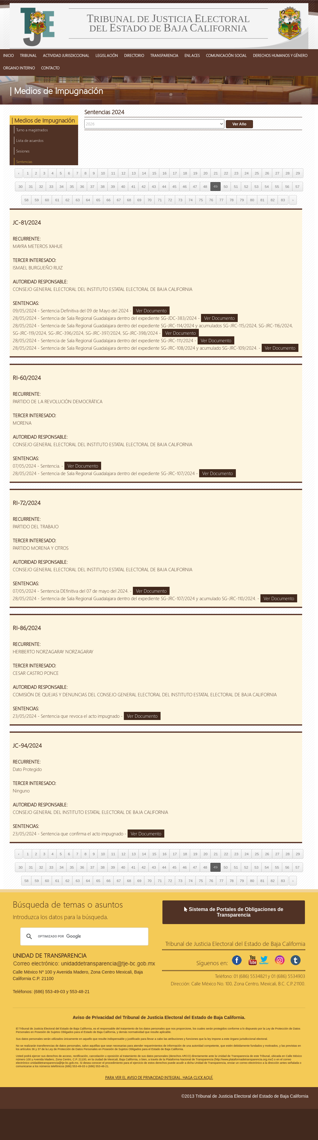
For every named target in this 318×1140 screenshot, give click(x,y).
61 (57, 200)
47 (195, 187)
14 (144, 173)
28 (288, 173)
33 (51, 187)
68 (129, 200)
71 (160, 200)
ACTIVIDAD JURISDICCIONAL (66, 55)
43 (154, 187)
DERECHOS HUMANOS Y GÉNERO (280, 55)
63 (78, 200)
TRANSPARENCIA (164, 55)
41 (133, 187)
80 (252, 200)
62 (67, 200)
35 (72, 187)
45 (174, 187)
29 (298, 173)
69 (139, 200)
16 (164, 173)
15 (154, 173)
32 (41, 187)
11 (113, 173)
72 (170, 200)
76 (211, 200)
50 (226, 187)
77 (221, 200)
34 (61, 187)
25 (257, 173)
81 (262, 200)
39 (113, 187)
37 (92, 187)
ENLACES (192, 55)
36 (82, 187)
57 (298, 187)
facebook (237, 960)
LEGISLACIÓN (107, 55)
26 (267, 173)
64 (88, 200)
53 (257, 187)
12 (123, 173)
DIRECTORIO (134, 55)
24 (247, 173)
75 (201, 200)
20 (205, 173)
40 (123, 187)
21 (216, 173)
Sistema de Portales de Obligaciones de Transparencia (233, 912)
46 (185, 187)
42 (144, 187)
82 (273, 200)
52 (246, 187)
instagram (280, 960)
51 (236, 187)
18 (185, 173)
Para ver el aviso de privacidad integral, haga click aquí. (159, 1077)
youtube (253, 960)
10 (103, 173)
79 (242, 200)
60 (47, 200)
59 (37, 200)
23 (236, 173)
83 (283, 200)
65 (98, 200)
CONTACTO (50, 67)
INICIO (8, 55)
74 (191, 200)
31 (31, 187)
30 (20, 187)
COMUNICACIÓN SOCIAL (226, 55)
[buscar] (83, 936)
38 (103, 187)
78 (232, 200)
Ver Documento (151, 310)
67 (119, 200)
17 (175, 173)
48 (205, 187)
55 (277, 187)
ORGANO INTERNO (19, 67)
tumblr (296, 960)
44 (164, 187)
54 (267, 187)
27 (277, 173)
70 (149, 200)
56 (287, 187)
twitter (264, 960)
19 (195, 173)
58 (27, 200)
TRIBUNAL (28, 55)
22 (226, 173)
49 (215, 187)
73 (180, 200)
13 (134, 173)
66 (108, 200)
